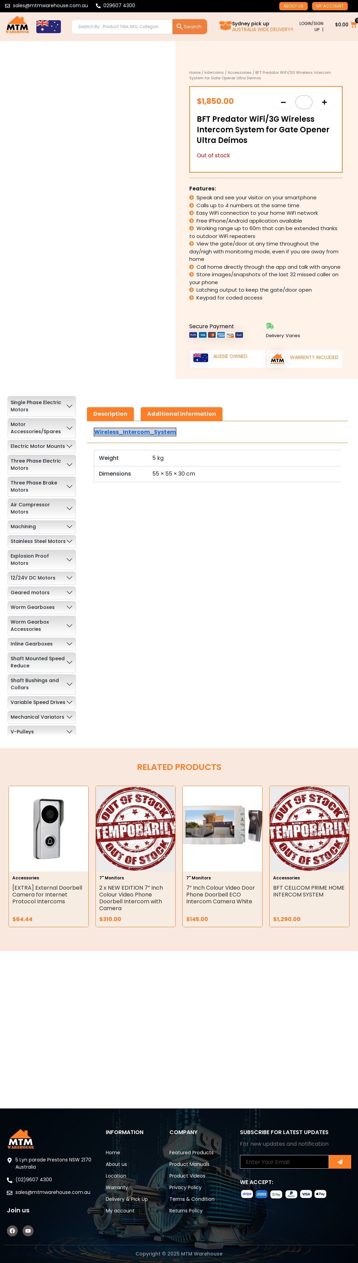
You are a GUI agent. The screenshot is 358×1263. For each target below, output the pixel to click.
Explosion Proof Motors (30, 560)
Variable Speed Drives (38, 702)
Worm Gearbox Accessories (30, 626)
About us (293, 6)
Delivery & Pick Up (127, 1199)
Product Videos (187, 1175)
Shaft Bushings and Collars (35, 684)
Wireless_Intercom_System (135, 432)
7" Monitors (111, 878)
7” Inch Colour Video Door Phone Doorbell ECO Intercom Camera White (220, 894)
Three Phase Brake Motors (34, 486)
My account (330, 6)
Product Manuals (189, 1164)
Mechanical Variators (37, 717)
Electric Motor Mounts (38, 446)
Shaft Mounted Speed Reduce (38, 662)
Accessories (240, 72)
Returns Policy (186, 1210)
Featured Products (191, 1152)
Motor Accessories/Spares (36, 428)
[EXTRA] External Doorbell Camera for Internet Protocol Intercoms (47, 894)
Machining (23, 526)
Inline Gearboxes (32, 643)
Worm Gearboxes (33, 607)
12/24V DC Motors (33, 577)
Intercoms (214, 72)
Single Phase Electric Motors (36, 406)
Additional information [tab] (181, 414)
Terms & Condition (192, 1199)
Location (116, 1175)
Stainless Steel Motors (38, 541)
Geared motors (30, 592)
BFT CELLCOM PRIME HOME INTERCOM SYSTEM (309, 891)
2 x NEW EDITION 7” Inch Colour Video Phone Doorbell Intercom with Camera (131, 898)
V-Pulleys (22, 731)
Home (195, 72)
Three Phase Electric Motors (36, 464)
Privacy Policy (185, 1187)
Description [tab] (110, 414)
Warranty (117, 1187)
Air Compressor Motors (30, 508)
